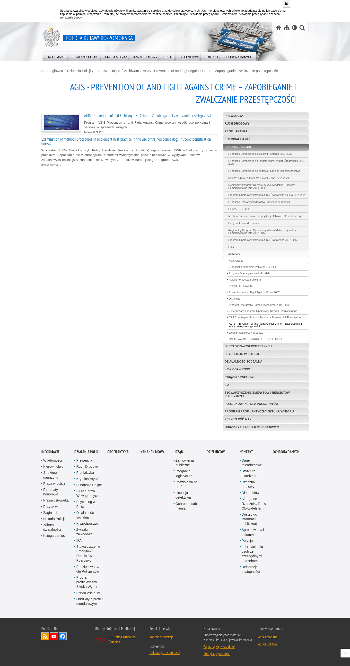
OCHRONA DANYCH (286, 451)
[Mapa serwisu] (286, 28)
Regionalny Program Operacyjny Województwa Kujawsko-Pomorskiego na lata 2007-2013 (262, 232)
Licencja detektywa (183, 495)
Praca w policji (54, 483)
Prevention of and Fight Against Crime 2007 (254, 292)
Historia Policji (54, 519)
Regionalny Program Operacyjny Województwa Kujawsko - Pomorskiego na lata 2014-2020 (262, 186)
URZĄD (178, 451)
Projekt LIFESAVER (240, 285)
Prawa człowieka (56, 500)
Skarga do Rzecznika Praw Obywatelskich (254, 503)
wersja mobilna (267, 636)
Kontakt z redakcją (161, 636)
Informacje (50, 451)
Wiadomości (52, 460)
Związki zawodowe (240, 377)
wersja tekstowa (268, 643)
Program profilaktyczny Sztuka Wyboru (259, 411)
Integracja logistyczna (183, 473)
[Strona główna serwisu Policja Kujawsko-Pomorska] (278, 28)
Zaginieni (50, 513)
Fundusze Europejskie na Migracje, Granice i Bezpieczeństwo (264, 170)
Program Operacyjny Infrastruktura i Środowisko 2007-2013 (263, 239)
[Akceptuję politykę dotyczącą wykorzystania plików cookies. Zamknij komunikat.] (286, 4)
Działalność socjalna (243, 361)
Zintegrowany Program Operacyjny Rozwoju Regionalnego (263, 311)
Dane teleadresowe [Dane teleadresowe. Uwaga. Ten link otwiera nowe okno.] (252, 462)
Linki (231, 247)
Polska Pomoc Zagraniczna (245, 279)
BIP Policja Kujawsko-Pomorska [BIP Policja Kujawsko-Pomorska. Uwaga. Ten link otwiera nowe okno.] (123, 639)
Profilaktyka (236, 131)
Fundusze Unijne (107, 71)
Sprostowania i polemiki (253, 532)
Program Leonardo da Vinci (244, 223)
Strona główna (52, 71)
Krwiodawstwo (237, 369)
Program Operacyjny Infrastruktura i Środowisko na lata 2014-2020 (267, 194)
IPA (227, 385)
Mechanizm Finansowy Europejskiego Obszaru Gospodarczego (265, 216)
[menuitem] (56, 56)
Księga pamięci (54, 536)
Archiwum (131, 71)
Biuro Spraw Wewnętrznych (248, 346)
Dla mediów (250, 493)
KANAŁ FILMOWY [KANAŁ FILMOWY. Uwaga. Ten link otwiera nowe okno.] (152, 451)
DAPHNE (234, 298)
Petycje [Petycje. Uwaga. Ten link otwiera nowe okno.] (247, 541)
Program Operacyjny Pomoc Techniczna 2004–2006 (259, 304)
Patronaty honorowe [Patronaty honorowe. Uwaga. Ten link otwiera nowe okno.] (50, 492)
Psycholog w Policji (242, 354)
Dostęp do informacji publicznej (249, 519)
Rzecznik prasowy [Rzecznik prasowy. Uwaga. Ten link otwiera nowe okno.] (248, 484)
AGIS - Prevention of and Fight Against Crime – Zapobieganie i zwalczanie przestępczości (211, 71)
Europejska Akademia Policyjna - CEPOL (253, 266)
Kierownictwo (53, 466)
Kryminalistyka (238, 139)
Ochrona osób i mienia (187, 506)
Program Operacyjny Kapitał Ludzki (249, 273)
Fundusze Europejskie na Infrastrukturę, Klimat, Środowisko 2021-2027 (267, 162)
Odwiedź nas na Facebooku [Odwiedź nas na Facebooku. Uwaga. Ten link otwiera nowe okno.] (63, 636)
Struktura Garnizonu (249, 473)
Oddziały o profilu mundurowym (252, 427)
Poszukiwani (52, 507)
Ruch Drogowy (237, 123)
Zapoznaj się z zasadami (219, 646)
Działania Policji (79, 71)
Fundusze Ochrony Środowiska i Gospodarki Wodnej (259, 202)
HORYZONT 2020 (239, 209)
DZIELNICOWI (216, 451)
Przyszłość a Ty (238, 419)
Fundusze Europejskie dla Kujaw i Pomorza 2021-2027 (260, 153)
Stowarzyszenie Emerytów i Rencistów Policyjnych (257, 394)
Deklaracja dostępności (251, 569)
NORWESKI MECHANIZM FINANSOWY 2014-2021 (258, 177)
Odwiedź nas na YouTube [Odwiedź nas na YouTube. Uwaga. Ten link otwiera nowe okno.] (54, 636)
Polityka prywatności (216, 653)
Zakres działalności (52, 527)
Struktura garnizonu (50, 475)
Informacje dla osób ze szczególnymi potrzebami (252, 554)
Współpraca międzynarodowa (246, 332)
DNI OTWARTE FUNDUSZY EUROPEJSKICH (256, 339)
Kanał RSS (45, 636)
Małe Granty (236, 260)
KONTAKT (246, 451)
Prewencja (234, 116)
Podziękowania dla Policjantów (252, 404)
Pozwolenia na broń (186, 484)
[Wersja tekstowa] (294, 28)
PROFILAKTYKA (118, 451)
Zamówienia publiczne (184, 462)
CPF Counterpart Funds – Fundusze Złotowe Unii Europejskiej (265, 317)
